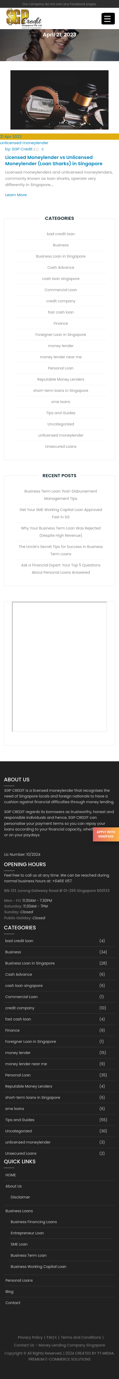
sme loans (60, 401)
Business (61, 245)
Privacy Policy (30, 1337)
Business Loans (19, 1211)
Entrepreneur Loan (27, 1233)
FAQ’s (52, 1337)
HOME (10, 1175)
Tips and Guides (60, 413)
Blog (9, 1291)
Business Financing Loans (34, 1221)
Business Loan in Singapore (60, 256)
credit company (60, 301)
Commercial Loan (61, 289)
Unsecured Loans (60, 446)
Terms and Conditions (81, 1337)
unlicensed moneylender (24, 142)
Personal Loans (19, 1280)
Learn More (16, 194)
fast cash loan (61, 312)
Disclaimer (20, 1197)
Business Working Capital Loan (38, 1266)
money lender (60, 345)
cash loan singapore (61, 278)
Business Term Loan (28, 1255)
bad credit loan (61, 234)
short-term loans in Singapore (60, 390)
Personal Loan (60, 368)
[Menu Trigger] (107, 18)
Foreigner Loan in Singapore (60, 334)
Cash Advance (60, 267)
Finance (60, 323)
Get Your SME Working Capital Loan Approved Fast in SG (61, 513)
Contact (12, 1302)
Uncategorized (60, 424)
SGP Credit (19, 149)
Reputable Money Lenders (60, 379)
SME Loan (19, 1244)
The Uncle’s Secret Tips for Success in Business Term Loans (61, 550)
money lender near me (61, 357)
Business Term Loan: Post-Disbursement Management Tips (61, 495)
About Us (13, 1186)
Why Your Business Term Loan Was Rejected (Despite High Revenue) (61, 532)
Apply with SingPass (106, 834)
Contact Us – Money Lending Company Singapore (59, 1345)
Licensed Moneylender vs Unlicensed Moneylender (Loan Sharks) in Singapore (54, 160)
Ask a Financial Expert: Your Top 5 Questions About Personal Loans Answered (60, 569)
